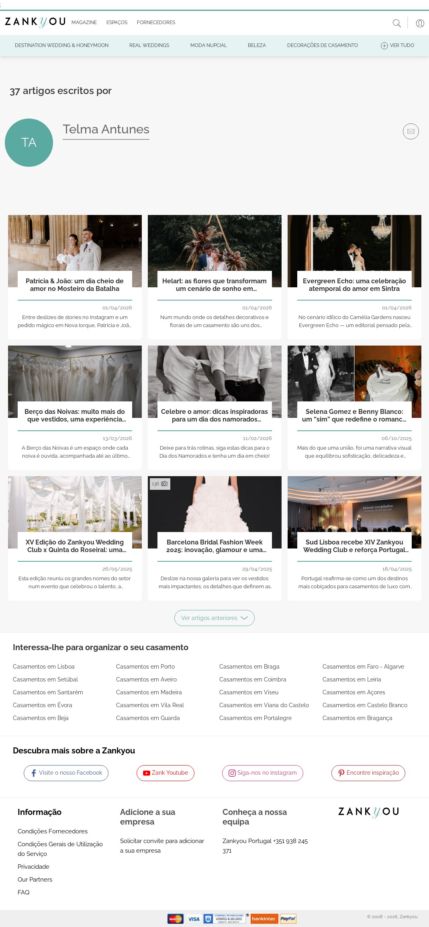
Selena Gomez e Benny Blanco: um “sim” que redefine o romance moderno (354, 416)
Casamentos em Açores (354, 692)
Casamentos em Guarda (148, 718)
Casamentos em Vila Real (150, 705)
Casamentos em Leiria (352, 679)
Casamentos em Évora (42, 705)
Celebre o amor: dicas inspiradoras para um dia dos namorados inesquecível (214, 416)
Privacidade (33, 866)
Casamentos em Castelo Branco (365, 705)
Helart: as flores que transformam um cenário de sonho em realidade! (214, 285)
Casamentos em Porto (145, 666)
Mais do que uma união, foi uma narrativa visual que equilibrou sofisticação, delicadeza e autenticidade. (354, 456)
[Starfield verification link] (227, 918)
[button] (82, 23)
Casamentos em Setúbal (45, 679)
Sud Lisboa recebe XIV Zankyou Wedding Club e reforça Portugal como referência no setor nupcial (354, 546)
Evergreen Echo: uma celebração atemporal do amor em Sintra (354, 285)
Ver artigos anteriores (214, 618)
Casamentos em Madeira (149, 692)
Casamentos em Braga (249, 666)
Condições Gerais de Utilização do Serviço (60, 849)
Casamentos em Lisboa (44, 666)
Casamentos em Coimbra (252, 679)
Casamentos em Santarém (48, 692)
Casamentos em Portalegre (255, 718)
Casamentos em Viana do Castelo (264, 705)
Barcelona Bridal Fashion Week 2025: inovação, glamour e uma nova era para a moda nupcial (214, 546)
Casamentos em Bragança (357, 718)
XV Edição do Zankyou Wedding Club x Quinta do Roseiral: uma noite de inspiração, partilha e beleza (75, 546)
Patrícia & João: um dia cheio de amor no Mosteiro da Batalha (75, 285)
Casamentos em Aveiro (146, 679)
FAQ (23, 892)
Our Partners (35, 879)
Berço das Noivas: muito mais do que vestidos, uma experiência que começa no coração (75, 416)
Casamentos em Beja (41, 718)
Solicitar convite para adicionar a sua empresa (162, 845)
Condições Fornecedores (53, 831)
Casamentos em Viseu (248, 692)
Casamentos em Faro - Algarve (363, 666)
